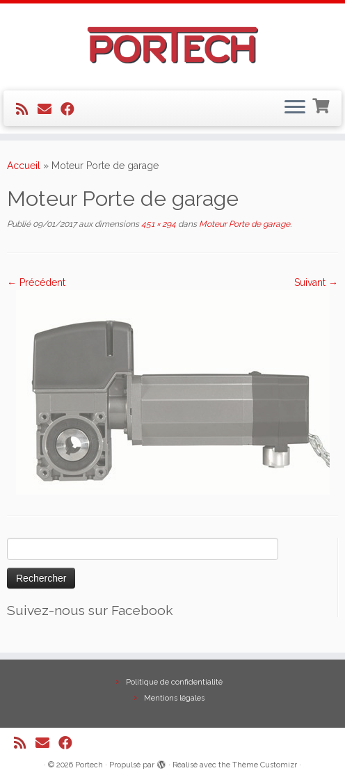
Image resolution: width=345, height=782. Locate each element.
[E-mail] (49, 109)
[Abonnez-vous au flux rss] (27, 109)
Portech (89, 764)
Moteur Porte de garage (243, 224)
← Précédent (36, 282)
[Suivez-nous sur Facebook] (72, 109)
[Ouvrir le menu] (294, 108)
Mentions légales (174, 698)
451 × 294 (157, 224)
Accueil (23, 165)
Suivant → (316, 282)
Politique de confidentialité (174, 682)
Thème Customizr (264, 764)
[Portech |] (172, 45)
